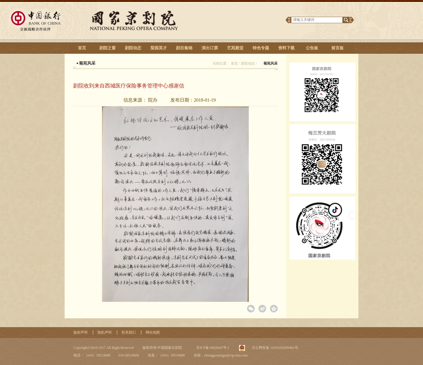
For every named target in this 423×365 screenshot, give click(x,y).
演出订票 (210, 48)
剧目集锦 (184, 48)
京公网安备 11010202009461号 (274, 348)
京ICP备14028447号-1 (212, 348)
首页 (82, 48)
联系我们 (129, 332)
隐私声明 (105, 332)
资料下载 (286, 48)
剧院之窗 (107, 48)
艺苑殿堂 (235, 48)
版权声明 (80, 332)
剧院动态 (133, 48)
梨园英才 (158, 48)
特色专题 (261, 48)
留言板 (337, 48)
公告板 (312, 48)
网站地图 (153, 332)
